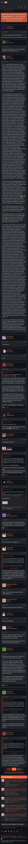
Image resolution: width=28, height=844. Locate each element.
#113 (25, 553)
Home (24, 837)
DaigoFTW (10, 534)
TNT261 (9, 56)
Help (20, 837)
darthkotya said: (7, 489)
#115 (25, 604)
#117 (25, 632)
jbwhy (8, 413)
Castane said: (6, 422)
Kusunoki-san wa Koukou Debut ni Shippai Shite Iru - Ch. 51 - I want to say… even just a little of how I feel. (15, 790)
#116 (25, 618)
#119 (25, 696)
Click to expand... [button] (14, 568)
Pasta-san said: (6, 741)
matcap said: (6, 456)
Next (19, 769)
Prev (9, 769)
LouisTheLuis (10, 434)
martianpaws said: (7, 372)
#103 (25, 61)
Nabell (8, 514)
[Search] (3, 7)
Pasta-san (9, 648)
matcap (9, 481)
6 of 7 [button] (14, 769)
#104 (25, 341)
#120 (25, 738)
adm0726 (9, 350)
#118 (25, 653)
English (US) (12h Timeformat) (8, 836)
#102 (25, 46)
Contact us (20, 836)
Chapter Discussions (14, 784)
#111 (25, 519)
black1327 (9, 627)
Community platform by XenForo (13, 840)
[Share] (22, 32)
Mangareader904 (12, 584)
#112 (25, 539)
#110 (25, 486)
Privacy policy (13, 837)
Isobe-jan (9, 613)
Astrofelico (10, 336)
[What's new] (24, 7)
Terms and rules (5, 837)
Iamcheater (10, 364)
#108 (25, 439)
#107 (25, 419)
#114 (25, 589)
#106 (25, 369)
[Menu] (2, 2)
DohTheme (11, 841)
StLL (8, 41)
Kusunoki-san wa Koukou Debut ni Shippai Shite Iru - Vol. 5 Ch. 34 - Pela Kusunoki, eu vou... (16, 816)
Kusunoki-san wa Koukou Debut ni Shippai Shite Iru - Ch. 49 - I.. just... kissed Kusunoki (15, 781)
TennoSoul (10, 26)
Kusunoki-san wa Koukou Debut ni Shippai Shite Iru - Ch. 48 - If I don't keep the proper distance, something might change (15, 807)
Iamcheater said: (7, 556)
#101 (25, 31)
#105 (25, 355)
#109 (25, 453)
